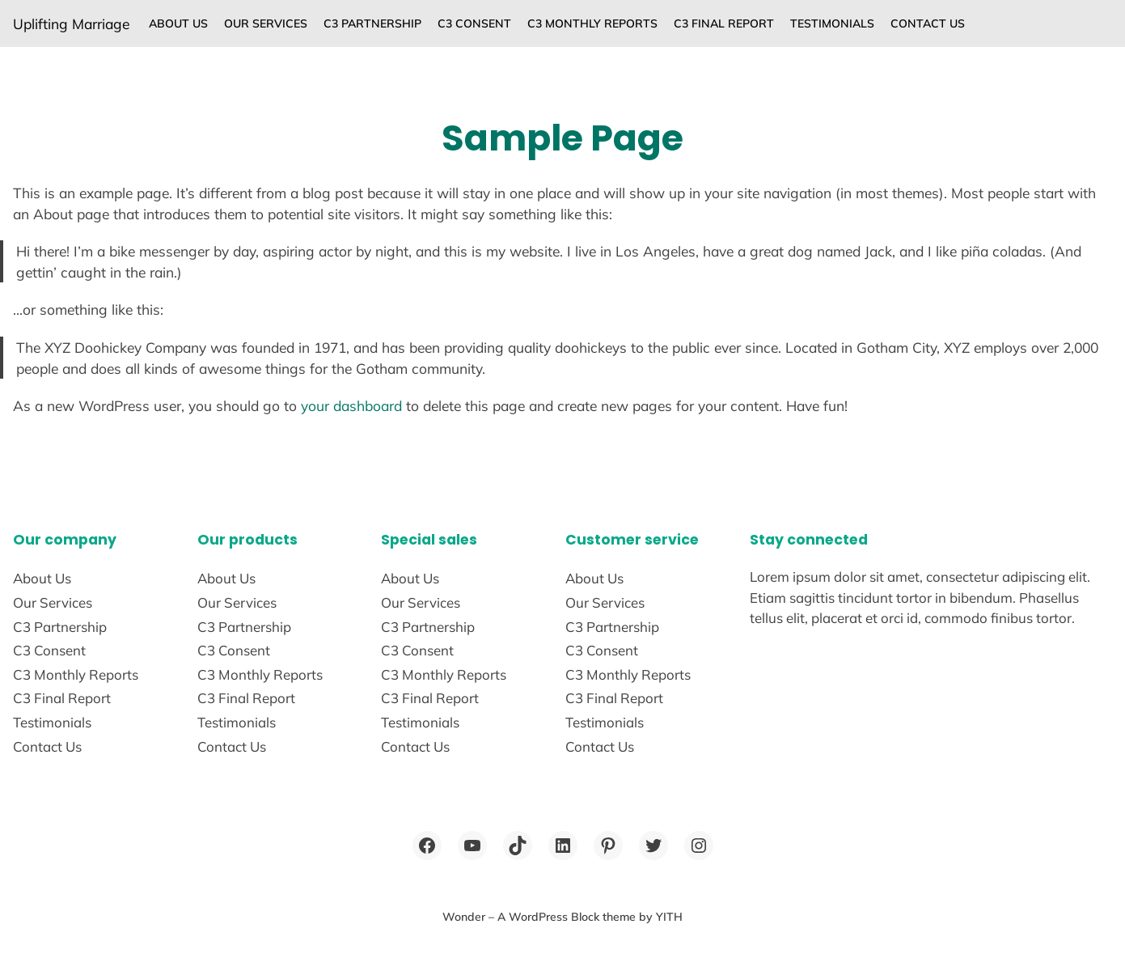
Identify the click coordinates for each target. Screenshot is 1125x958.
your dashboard (351, 405)
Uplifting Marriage (71, 23)
